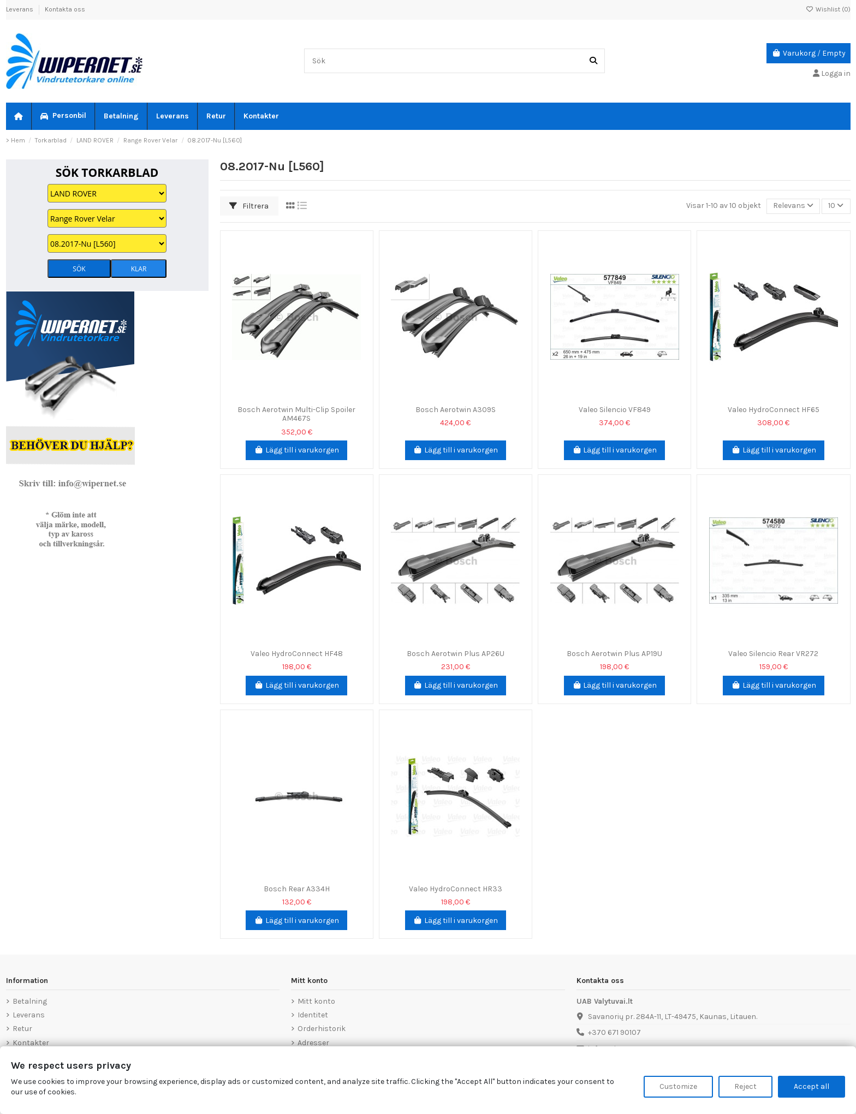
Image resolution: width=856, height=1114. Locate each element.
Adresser (313, 1042)
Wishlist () (828, 9)
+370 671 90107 (614, 1032)
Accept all (811, 1086)
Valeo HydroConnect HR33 (455, 888)
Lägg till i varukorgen (296, 450)
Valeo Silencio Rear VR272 (773, 653)
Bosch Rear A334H (297, 888)
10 (835, 206)
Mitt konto (316, 1001)
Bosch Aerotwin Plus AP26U (455, 653)
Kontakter (31, 1042)
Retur (22, 1028)
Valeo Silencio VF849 (615, 409)
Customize (678, 1086)
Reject (745, 1086)
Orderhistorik (322, 1028)
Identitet (313, 1015)
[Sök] (593, 61)
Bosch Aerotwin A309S (455, 409)
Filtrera (249, 206)
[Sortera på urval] (793, 207)
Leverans (20, 9)
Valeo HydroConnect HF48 (297, 653)
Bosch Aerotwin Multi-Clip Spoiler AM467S (296, 414)
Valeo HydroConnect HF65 (773, 409)
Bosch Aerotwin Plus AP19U (614, 653)
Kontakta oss (65, 9)
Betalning (30, 1001)
